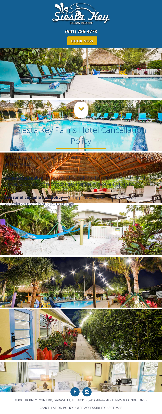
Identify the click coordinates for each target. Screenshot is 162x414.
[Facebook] (75, 391)
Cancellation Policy (57, 407)
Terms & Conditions (128, 400)
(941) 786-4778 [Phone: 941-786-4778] (81, 31)
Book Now (82, 40)
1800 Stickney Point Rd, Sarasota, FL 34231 (50, 400)
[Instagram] (87, 391)
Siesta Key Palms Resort (81, 14)
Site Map (115, 407)
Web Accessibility (91, 407)
